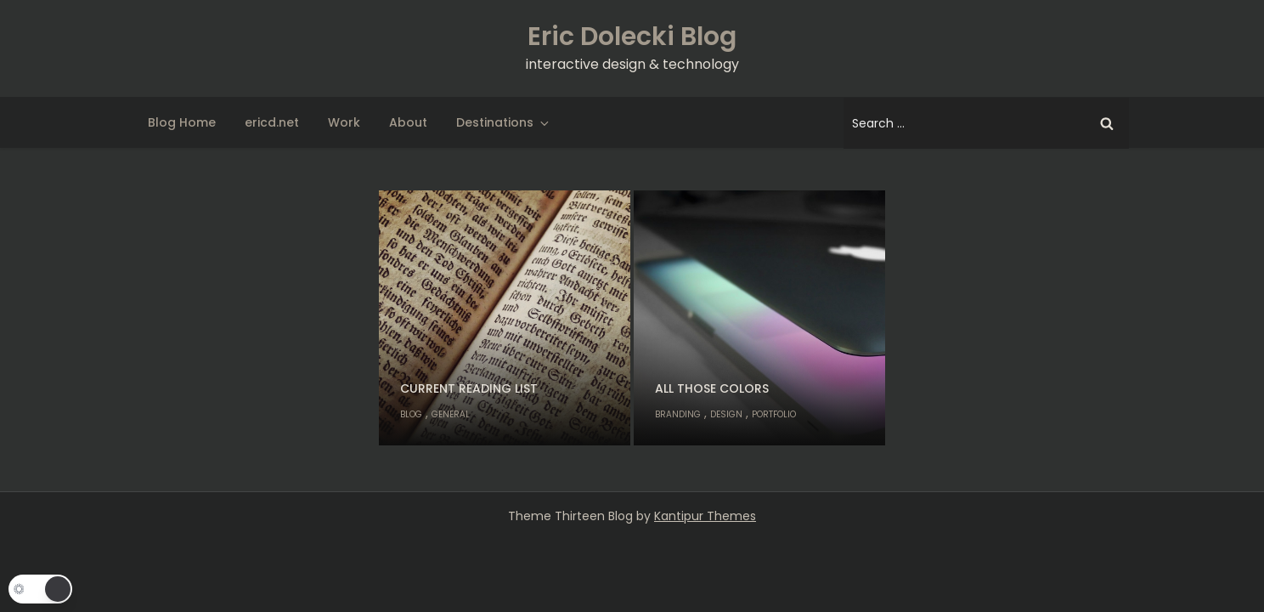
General (451, 414)
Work (344, 122)
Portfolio (774, 414)
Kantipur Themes (705, 515)
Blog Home (182, 122)
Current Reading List (469, 388)
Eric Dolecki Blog (632, 36)
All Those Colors (712, 388)
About (408, 122)
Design (726, 414)
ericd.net (272, 122)
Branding (678, 414)
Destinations (503, 122)
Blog (411, 414)
